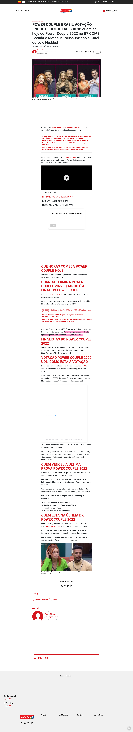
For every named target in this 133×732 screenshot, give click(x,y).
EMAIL (113, 2)
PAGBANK (48, 1)
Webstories (43, 657)
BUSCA (97, 2)
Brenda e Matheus (53, 526)
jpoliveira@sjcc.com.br (51, 616)
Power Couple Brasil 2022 (52, 294)
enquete (55, 599)
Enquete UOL (82, 366)
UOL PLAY (60, 1)
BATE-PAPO (105, 2)
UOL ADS (67, 1)
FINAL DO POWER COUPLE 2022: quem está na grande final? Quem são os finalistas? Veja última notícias (64, 315)
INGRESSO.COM (32, 1)
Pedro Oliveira (42, 50)
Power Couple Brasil (41, 599)
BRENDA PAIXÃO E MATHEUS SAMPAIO (57, 197)
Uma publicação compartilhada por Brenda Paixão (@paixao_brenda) (64, 439)
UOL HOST (41, 1)
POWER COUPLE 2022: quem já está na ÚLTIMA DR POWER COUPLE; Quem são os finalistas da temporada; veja (66, 310)
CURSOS (54, 1)
